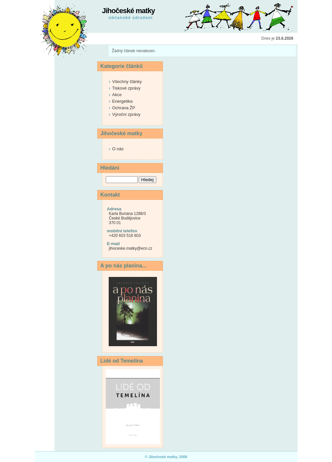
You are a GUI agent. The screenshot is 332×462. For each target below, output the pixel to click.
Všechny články (127, 81)
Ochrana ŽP (123, 107)
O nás (118, 148)
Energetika (122, 101)
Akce (117, 94)
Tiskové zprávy (126, 88)
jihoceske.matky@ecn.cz (130, 248)
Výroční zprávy (126, 114)
